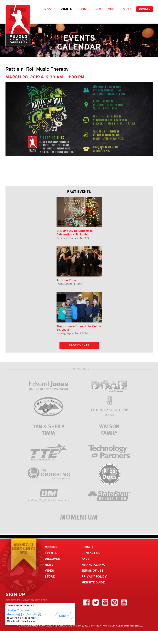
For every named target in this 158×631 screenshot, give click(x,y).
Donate (144, 8)
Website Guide (93, 582)
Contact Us (90, 553)
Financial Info (93, 564)
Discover (83, 9)
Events (66, 8)
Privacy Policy (94, 576)
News (99, 9)
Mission (50, 9)
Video (49, 570)
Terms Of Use (92, 570)
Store (127, 9)
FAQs (85, 558)
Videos (113, 9)
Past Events (79, 345)
